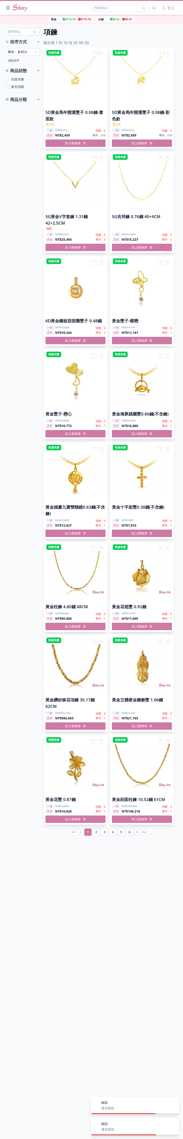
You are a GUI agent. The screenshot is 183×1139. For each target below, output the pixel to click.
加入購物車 (75, 143)
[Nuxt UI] (20, 7)
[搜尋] (144, 8)
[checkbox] (7, 79)
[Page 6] (129, 832)
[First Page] (73, 832)
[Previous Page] (80, 832)
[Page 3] (104, 832)
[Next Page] (137, 832)
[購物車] (154, 8)
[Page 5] (121, 832)
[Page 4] (113, 832)
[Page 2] (96, 832)
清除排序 (13, 60)
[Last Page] (144, 832)
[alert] (135, 1105)
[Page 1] (88, 832)
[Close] (173, 1102)
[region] (91, 19)
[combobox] (23, 52)
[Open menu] (8, 8)
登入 (168, 7)
